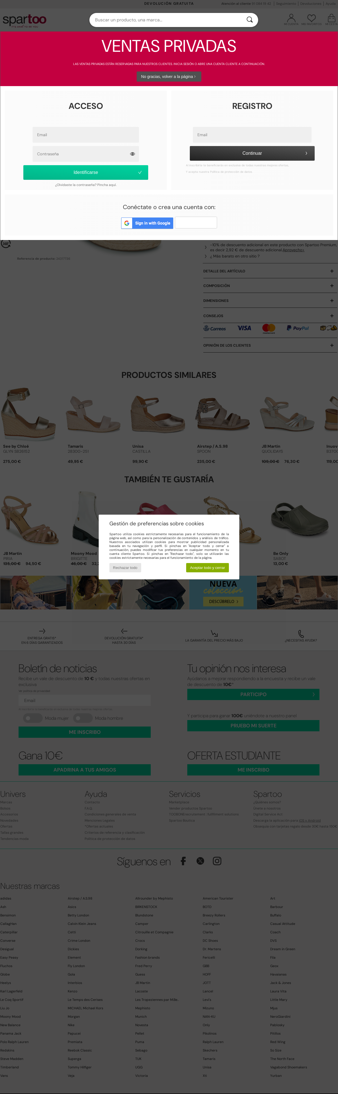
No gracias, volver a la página (169, 76)
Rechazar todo (125, 568)
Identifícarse (108, 172)
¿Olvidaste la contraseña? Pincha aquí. (85, 185)
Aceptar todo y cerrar (207, 568)
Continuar (275, 153)
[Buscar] (249, 20)
